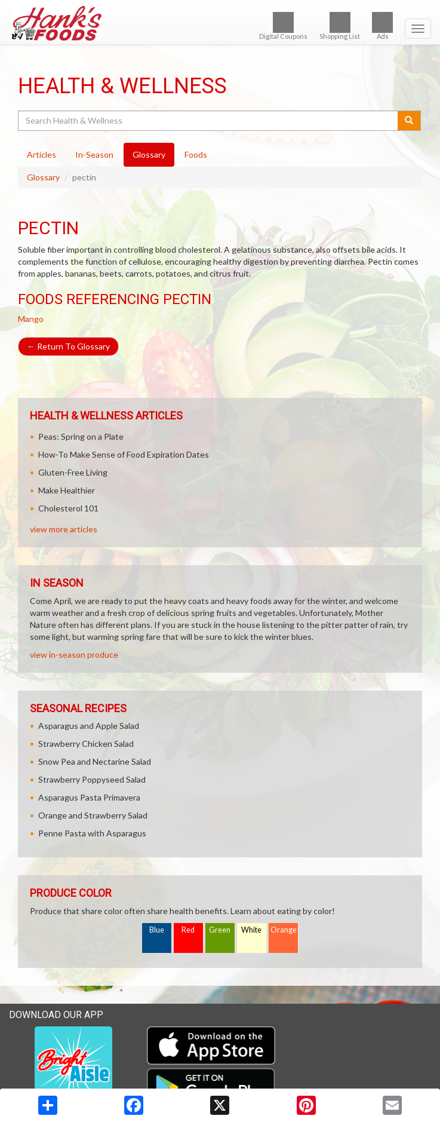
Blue (156, 929)
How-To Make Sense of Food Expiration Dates (123, 454)
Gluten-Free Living (72, 472)
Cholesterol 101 (68, 508)
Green (219, 929)
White (251, 929)
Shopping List (339, 26)
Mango (31, 319)
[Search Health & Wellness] (208, 121)
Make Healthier (66, 490)
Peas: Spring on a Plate (81, 436)
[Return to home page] (220, 23)
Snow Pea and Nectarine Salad (94, 761)
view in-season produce (74, 654)
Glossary (43, 177)
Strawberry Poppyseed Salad (92, 779)
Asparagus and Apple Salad (88, 726)
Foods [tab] (195, 154)
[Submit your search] (409, 121)
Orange (283, 929)
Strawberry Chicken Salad (86, 743)
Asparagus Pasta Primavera (89, 797)
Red (188, 929)
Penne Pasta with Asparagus (92, 833)
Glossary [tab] (149, 154)
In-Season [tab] (94, 154)
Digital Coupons (283, 26)
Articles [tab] (41, 154)
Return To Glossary (68, 346)
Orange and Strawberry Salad (92, 815)
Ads (382, 26)
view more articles (63, 529)
